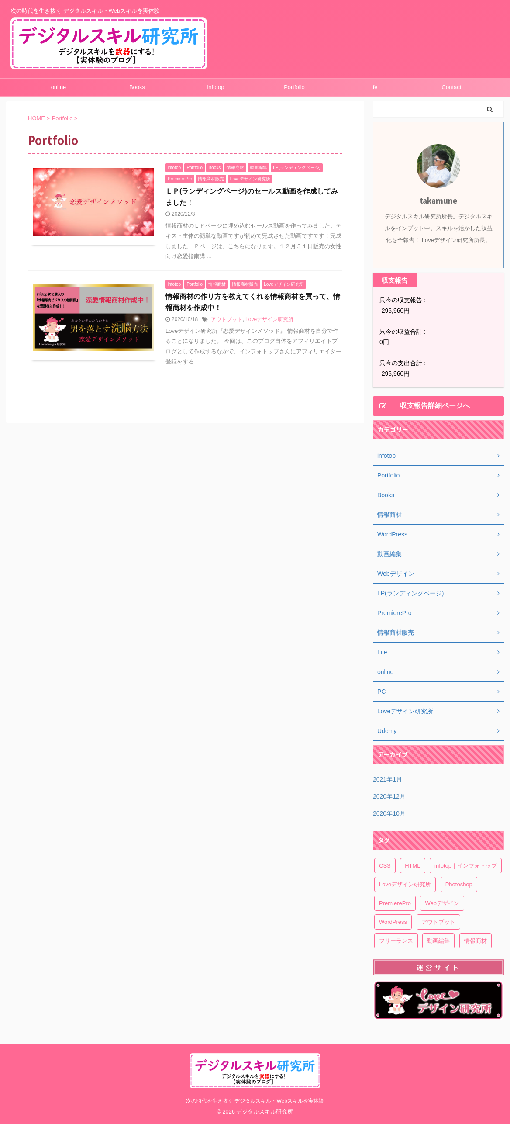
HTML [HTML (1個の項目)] (412, 865)
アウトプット (226, 319)
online (58, 87)
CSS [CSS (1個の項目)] (385, 865)
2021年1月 (387, 779)
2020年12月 (389, 796)
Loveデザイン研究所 (269, 319)
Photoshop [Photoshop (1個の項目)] (458, 884)
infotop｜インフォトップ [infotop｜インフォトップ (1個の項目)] (465, 865)
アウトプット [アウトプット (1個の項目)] (438, 922)
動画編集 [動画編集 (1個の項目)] (438, 940)
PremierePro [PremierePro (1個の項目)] (395, 903)
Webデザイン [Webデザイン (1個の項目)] (442, 903)
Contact (452, 87)
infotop (215, 87)
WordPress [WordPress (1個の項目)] (393, 922)
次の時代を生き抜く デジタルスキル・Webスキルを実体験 (255, 1101)
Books (137, 87)
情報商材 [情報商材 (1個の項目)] (475, 940)
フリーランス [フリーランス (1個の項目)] (396, 940)
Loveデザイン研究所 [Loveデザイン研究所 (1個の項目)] (405, 884)
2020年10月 (389, 813)
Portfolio (294, 87)
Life (373, 87)
